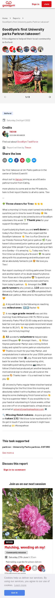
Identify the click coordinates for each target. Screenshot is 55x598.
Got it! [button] (14, 593)
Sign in (35, 4)
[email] (4, 161)
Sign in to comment (14, 470)
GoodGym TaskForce (27, 141)
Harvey (18, 179)
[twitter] (10, 161)
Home (5, 18)
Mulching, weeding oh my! (25, 547)
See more (8, 452)
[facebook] (16, 161)
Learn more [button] (20, 585)
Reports (16, 18)
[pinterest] (22, 161)
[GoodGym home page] (8, 3)
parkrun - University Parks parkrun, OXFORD (26, 446)
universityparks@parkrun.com (29, 409)
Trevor (12, 131)
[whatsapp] (28, 161)
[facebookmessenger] (34, 161)
